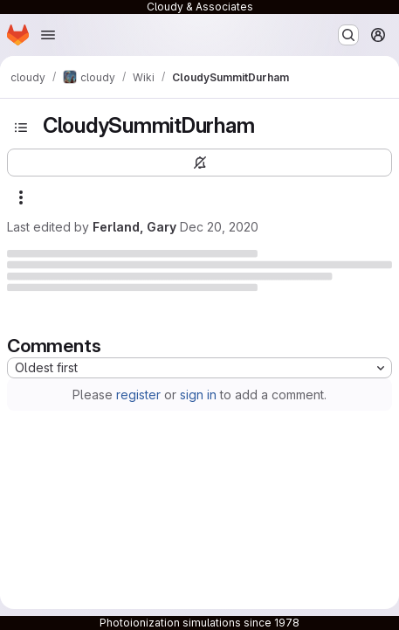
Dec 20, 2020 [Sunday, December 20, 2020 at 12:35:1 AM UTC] (219, 226)
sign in (198, 394)
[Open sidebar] (21, 128)
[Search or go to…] (348, 34)
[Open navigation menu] (48, 35)
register (138, 394)
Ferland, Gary (134, 226)
